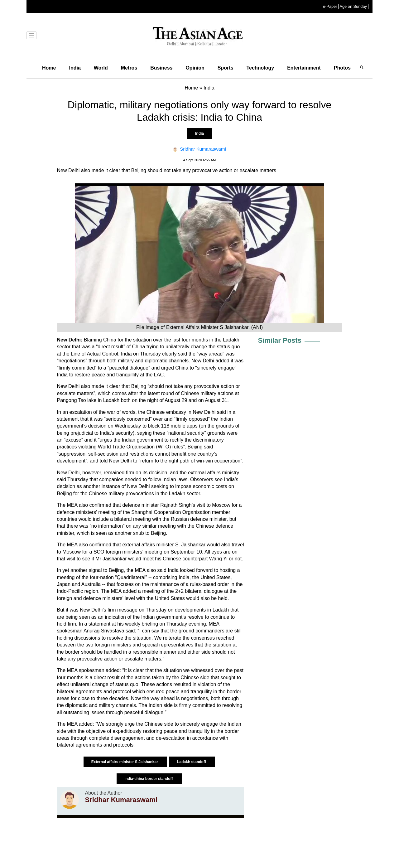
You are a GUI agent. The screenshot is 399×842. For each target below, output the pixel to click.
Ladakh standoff (192, 762)
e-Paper (330, 6)
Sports (225, 67)
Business (161, 67)
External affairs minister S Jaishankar (125, 762)
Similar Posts (279, 340)
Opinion (194, 67)
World (101, 67)
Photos (342, 67)
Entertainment (304, 67)
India (74, 67)
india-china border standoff (149, 779)
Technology (260, 67)
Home (49, 67)
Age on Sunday (353, 6)
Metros (129, 67)
